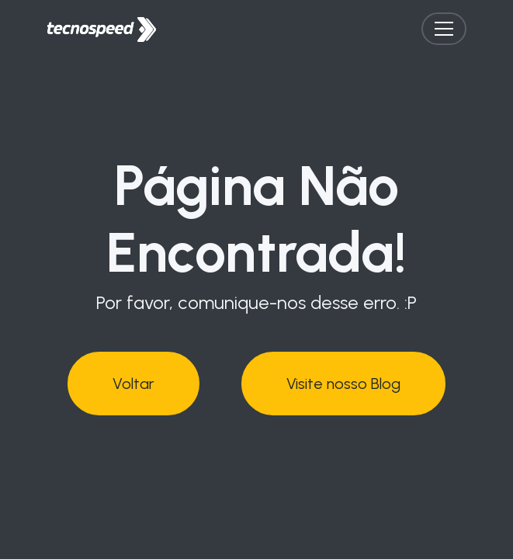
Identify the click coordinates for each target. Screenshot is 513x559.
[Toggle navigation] (443, 28)
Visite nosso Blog (343, 379)
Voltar (133, 379)
